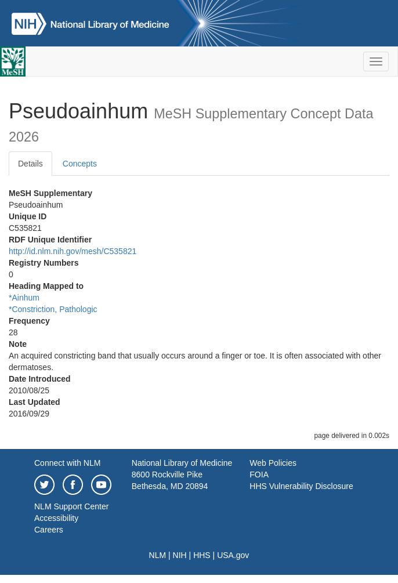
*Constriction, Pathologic (53, 309)
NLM (158, 555)
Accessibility (56, 518)
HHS (202, 555)
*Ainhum (24, 297)
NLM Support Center (71, 506)
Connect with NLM (67, 463)
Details (30, 163)
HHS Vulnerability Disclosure (301, 486)
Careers (48, 529)
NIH (180, 555)
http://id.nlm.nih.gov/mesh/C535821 (72, 251)
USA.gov (233, 555)
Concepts (80, 163)
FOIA (259, 474)
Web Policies (272, 463)
